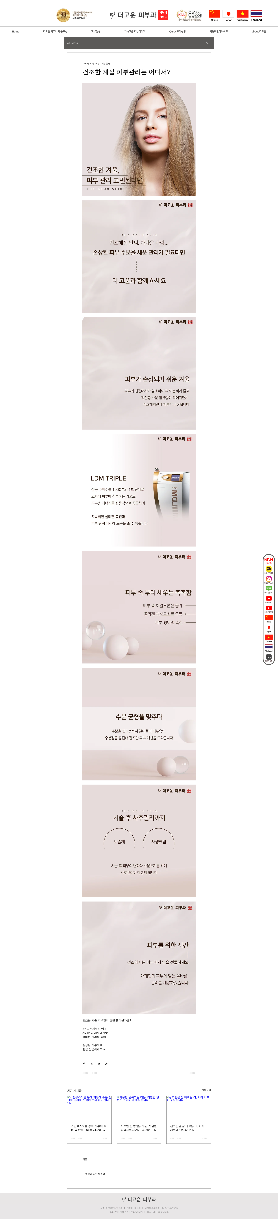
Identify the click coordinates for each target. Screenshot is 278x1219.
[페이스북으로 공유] (83, 1063)
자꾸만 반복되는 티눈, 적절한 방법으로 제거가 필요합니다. (139, 1128)
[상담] (268, 658)
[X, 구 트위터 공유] (91, 1063)
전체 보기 (206, 1090)
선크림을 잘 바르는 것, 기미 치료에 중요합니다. (187, 1128)
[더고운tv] (268, 560)
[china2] (268, 619)
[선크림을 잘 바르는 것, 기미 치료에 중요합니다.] (189, 1108)
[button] (55, 32)
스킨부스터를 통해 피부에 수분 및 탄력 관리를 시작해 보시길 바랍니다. (88, 1128)
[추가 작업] (194, 63)
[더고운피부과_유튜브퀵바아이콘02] (268, 609)
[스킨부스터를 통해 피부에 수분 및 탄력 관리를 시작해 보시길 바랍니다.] (89, 1108)
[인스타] (268, 579)
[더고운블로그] (268, 589)
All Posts (72, 43)
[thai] (268, 648)
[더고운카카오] (268, 570)
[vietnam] (268, 638)
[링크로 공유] (106, 1063)
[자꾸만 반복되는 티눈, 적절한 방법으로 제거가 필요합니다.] (139, 1108)
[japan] (268, 628)
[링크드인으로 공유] (98, 1063)
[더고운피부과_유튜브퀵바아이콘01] (268, 599)
